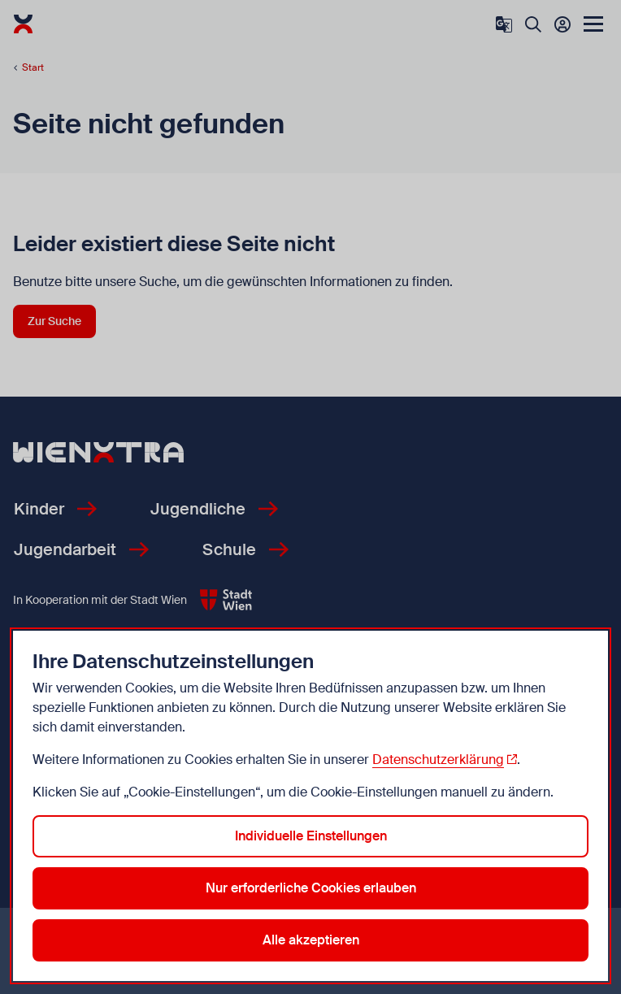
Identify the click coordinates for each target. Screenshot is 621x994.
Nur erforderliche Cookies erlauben (311, 887)
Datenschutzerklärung (438, 759)
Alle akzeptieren (311, 939)
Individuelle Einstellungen (311, 835)
